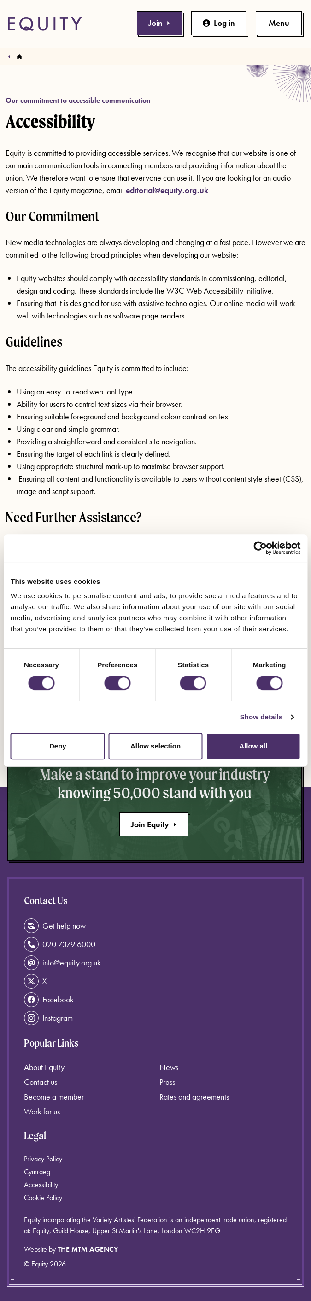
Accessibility (41, 1184)
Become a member (54, 1096)
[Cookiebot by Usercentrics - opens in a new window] (260, 548)
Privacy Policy (43, 1159)
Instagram (48, 1018)
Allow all (253, 746)
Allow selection (155, 746)
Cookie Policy (43, 1197)
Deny (57, 746)
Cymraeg (37, 1172)
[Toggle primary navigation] (279, 23)
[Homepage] (19, 56)
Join (159, 23)
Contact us (40, 1082)
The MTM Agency (88, 1249)
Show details (261, 717)
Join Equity (154, 824)
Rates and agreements (194, 1096)
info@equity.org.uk (62, 962)
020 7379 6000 (59, 944)
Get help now (55, 925)
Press (167, 1082)
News (168, 1067)
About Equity (44, 1067)
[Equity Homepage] (44, 24)
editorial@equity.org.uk (168, 190)
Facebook (49, 999)
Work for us (42, 1111)
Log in (219, 23)
